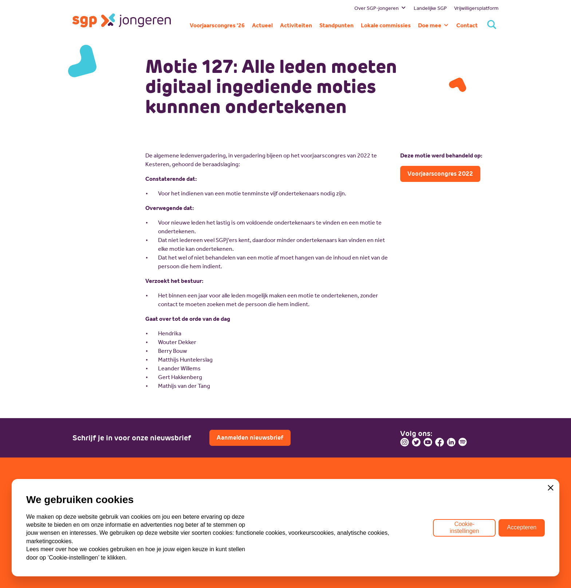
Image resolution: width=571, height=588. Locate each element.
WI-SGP (192, 511)
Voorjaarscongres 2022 (440, 174)
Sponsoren (305, 533)
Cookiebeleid (134, 568)
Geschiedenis (90, 522)
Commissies (88, 533)
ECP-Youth (195, 522)
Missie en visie (91, 511)
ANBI (168, 568)
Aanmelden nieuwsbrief (250, 437)
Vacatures (304, 511)
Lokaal (190, 533)
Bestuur (82, 500)
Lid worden (305, 500)
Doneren (302, 522)
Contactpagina (428, 531)
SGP (187, 500)
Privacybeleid (89, 568)
